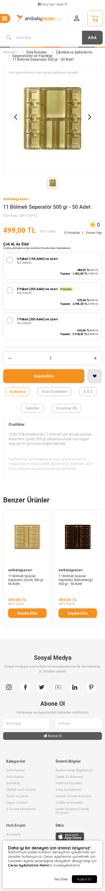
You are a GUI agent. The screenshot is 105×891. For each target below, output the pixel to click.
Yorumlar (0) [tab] (66, 408)
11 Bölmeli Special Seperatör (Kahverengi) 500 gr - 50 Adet (75, 580)
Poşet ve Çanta (17, 796)
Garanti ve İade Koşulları (74, 796)
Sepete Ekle (44, 376)
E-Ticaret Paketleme (20, 809)
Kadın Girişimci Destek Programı (72, 811)
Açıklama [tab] (17, 392)
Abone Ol (52, 736)
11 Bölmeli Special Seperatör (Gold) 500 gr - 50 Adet (26, 580)
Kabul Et (84, 879)
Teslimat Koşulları (69, 783)
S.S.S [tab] (88, 392)
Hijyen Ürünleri (16, 802)
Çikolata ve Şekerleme (74, 52)
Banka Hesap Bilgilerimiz (74, 770)
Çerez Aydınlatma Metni (28, 865)
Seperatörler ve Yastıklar (32, 56)
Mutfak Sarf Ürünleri (21, 790)
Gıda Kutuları (36, 52)
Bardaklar (13, 783)
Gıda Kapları (15, 777)
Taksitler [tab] (32, 408)
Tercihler (61, 879)
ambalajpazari (15, 199)
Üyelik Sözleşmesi (69, 777)
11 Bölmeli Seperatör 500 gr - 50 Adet (43, 59)
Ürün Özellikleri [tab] (54, 392)
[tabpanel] (52, 448)
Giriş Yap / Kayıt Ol (53, 4)
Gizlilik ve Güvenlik (69, 802)
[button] (89, 117)
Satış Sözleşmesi (68, 790)
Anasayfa (10, 52)
